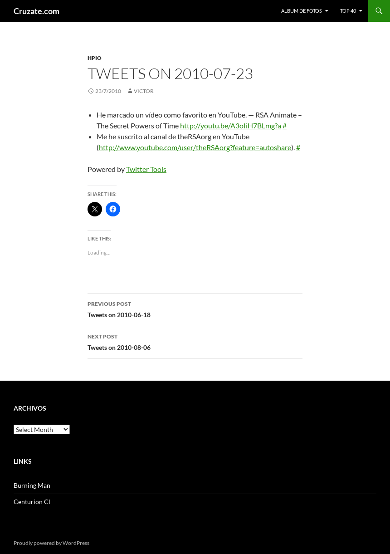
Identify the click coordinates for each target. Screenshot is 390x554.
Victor (144, 91)
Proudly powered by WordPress (51, 542)
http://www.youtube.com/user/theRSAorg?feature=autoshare (195, 147)
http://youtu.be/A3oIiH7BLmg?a (230, 125)
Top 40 (348, 11)
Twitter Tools (146, 169)
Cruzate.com (36, 11)
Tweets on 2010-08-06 (195, 341)
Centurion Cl (32, 501)
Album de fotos (301, 11)
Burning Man (32, 485)
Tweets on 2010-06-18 (195, 309)
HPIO (95, 57)
